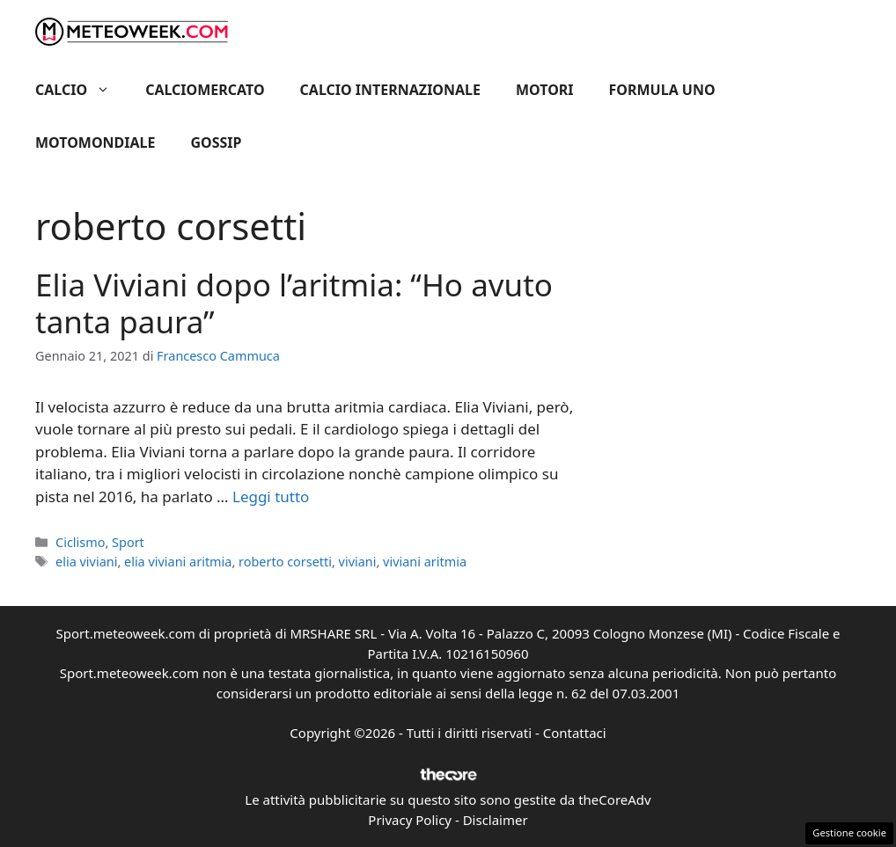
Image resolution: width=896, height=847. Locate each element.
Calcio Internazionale (390, 89)
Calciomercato (204, 89)
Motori (545, 89)
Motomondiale (95, 142)
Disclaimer (495, 820)
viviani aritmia (424, 561)
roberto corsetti (285, 561)
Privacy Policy (410, 820)
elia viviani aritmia (177, 561)
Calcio (81, 89)
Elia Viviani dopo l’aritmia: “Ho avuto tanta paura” (294, 303)
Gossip (216, 142)
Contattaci (574, 732)
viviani (358, 561)
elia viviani (86, 561)
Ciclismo (80, 542)
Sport (128, 542)
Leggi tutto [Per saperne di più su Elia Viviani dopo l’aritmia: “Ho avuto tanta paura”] (270, 496)
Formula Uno (662, 89)
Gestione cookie (849, 832)
